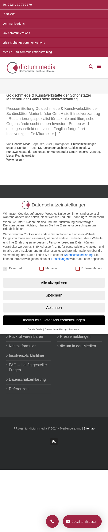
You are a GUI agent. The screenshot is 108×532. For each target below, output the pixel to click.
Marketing (48, 268)
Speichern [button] (54, 295)
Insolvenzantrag (89, 151)
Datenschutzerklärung (27, 379)
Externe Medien (89, 268)
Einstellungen (60, 259)
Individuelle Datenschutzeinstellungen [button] (54, 320)
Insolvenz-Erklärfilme (26, 355)
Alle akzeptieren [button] (54, 283)
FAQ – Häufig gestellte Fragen (28, 367)
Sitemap (89, 428)
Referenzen (18, 389)
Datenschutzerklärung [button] (56, 329)
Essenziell (12, 268)
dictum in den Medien (78, 346)
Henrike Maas (21, 144)
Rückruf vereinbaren (26, 336)
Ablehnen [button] (54, 307)
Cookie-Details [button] (35, 329)
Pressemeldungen (75, 336)
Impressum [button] (74, 329)
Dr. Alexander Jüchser (52, 147)
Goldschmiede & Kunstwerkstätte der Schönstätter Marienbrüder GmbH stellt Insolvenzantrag (48, 97)
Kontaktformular (22, 346)
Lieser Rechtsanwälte (20, 155)
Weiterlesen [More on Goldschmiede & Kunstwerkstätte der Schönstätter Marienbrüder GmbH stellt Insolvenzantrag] (14, 159)
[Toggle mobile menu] (99, 66)
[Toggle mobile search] (91, 66)
